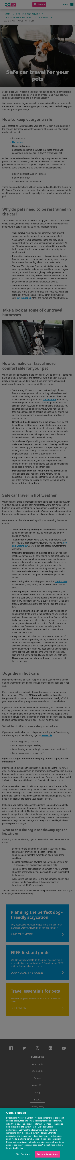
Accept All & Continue (47, 1154)
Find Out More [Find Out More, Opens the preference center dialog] (23, 1154)
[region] (37, 1134)
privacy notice (27, 1142)
